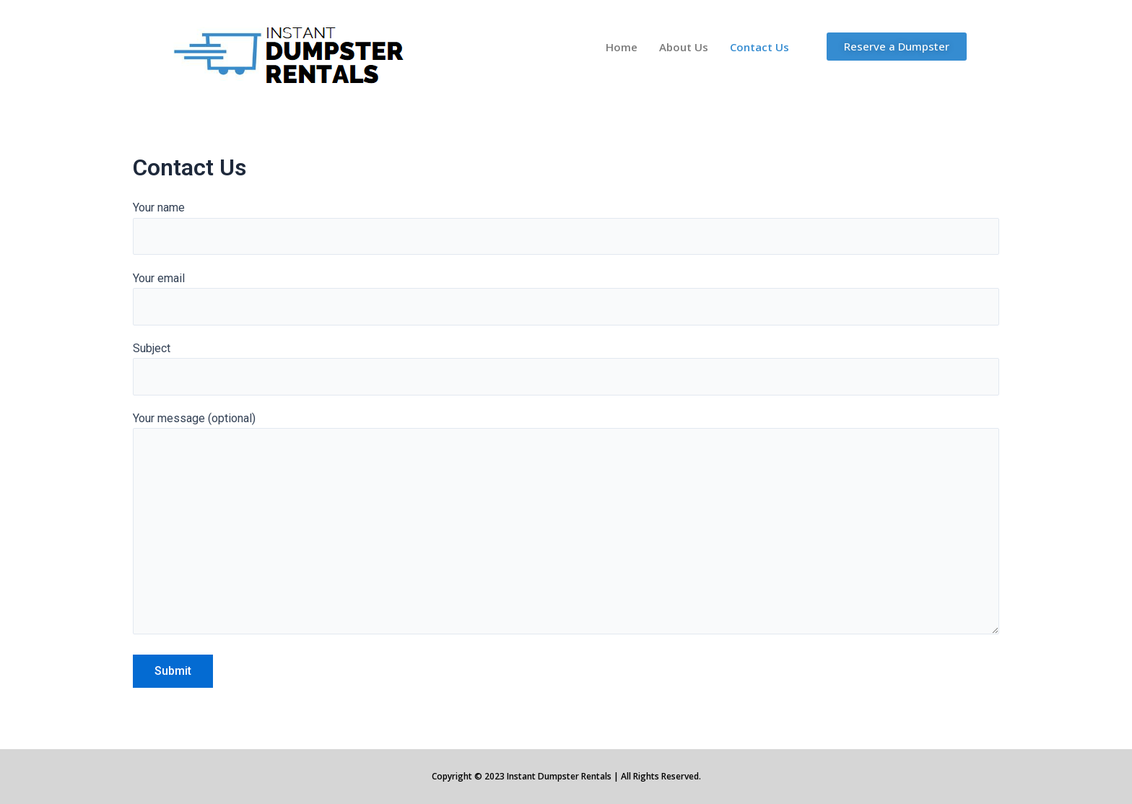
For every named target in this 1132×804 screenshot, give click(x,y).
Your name (566, 228)
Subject (566, 369)
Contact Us (759, 47)
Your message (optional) (566, 529)
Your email (566, 298)
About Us (683, 47)
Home (621, 47)
